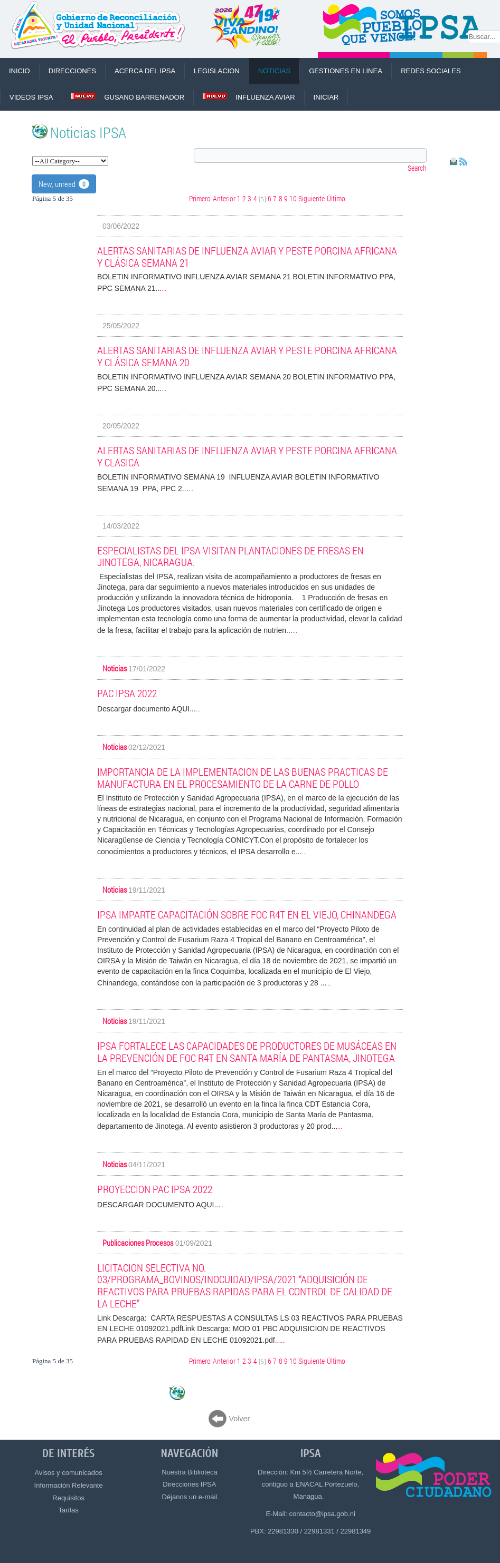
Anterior (224, 198)
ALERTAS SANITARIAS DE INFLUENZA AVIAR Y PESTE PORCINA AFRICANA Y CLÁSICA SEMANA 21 (247, 256)
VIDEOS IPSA (31, 97)
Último (336, 198)
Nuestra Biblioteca (190, 1472)
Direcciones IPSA (189, 1484)
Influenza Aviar (249, 97)
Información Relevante (68, 1485)
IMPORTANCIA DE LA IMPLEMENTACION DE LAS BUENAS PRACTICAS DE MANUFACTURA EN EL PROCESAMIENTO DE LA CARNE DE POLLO (242, 777)
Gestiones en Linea (345, 71)
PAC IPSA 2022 (127, 693)
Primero (200, 198)
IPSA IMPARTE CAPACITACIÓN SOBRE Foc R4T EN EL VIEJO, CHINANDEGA (247, 914)
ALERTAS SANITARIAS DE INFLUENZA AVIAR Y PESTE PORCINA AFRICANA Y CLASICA (247, 456)
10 (293, 198)
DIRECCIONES (72, 71)
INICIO (19, 71)
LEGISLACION (217, 71)
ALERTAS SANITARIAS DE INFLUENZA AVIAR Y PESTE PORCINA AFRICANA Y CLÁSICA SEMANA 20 (247, 356)
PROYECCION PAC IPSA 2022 (154, 1189)
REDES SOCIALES (430, 71)
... (164, 287)
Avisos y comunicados (68, 1473)
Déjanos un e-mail (189, 1497)
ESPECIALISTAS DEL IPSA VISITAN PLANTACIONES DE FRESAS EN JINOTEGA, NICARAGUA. (230, 556)
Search (417, 168)
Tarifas (68, 1510)
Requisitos (68, 1498)
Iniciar (326, 97)
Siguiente (311, 198)
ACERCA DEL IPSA (145, 71)
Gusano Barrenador (127, 97)
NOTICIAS (274, 71)
